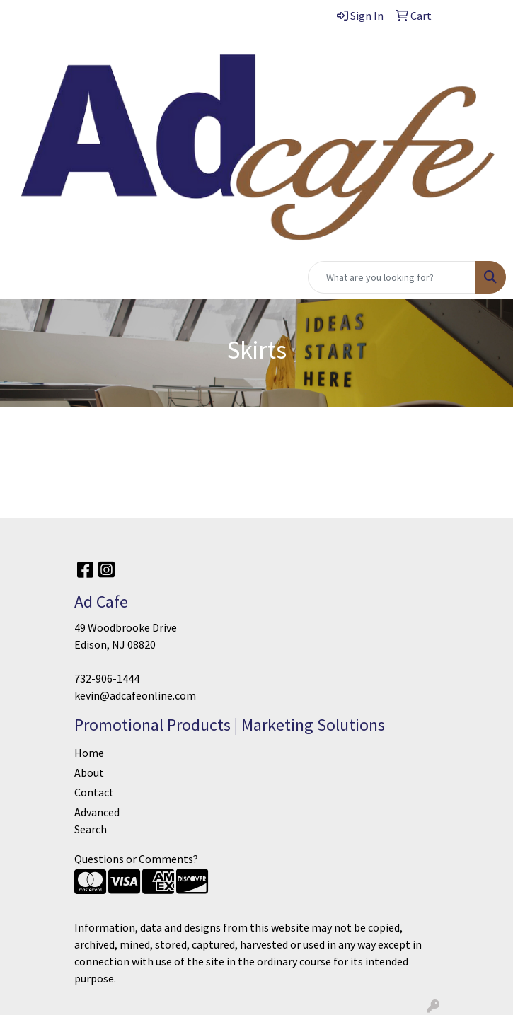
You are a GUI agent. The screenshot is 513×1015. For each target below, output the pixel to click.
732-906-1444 (106, 678)
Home (89, 753)
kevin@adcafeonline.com (135, 695)
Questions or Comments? (136, 859)
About (89, 772)
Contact (94, 792)
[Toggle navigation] (22, 277)
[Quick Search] (392, 277)
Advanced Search (97, 820)
